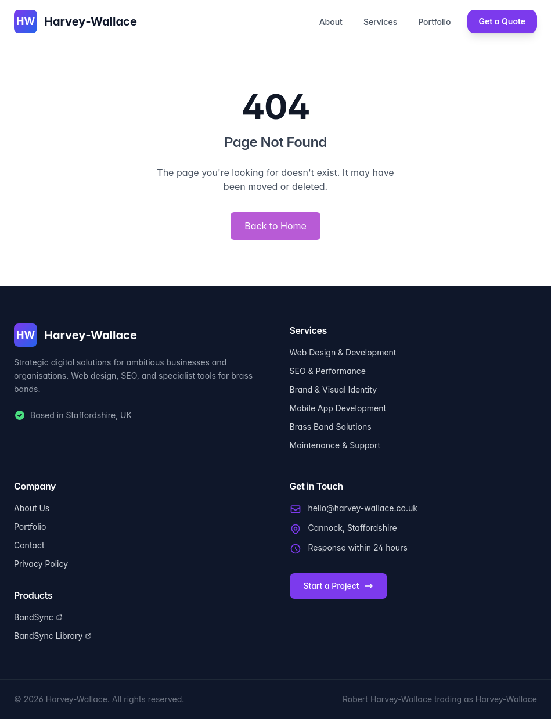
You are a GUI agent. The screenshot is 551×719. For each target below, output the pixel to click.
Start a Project (338, 586)
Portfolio (434, 22)
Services (380, 22)
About (331, 22)
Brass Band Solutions (331, 427)
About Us (31, 508)
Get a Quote (502, 21)
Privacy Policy (41, 564)
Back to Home (275, 226)
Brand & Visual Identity (333, 389)
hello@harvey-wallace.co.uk (362, 508)
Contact (29, 545)
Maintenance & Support (335, 445)
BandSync (38, 617)
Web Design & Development (343, 352)
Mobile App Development (338, 408)
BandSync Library (53, 636)
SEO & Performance (328, 371)
